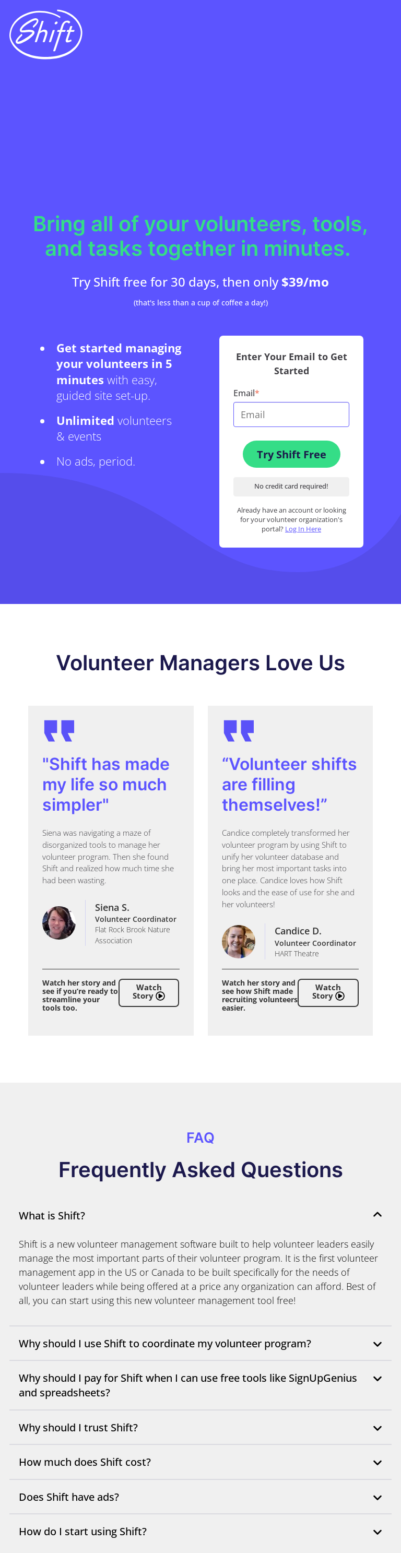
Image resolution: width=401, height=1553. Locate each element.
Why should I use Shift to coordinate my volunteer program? (200, 1343)
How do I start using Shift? (200, 1531)
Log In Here (303, 529)
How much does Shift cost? (200, 1461)
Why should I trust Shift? (200, 1427)
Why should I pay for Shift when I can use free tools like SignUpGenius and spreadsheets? (200, 1385)
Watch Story (149, 992)
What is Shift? (200, 1215)
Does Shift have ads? (200, 1496)
